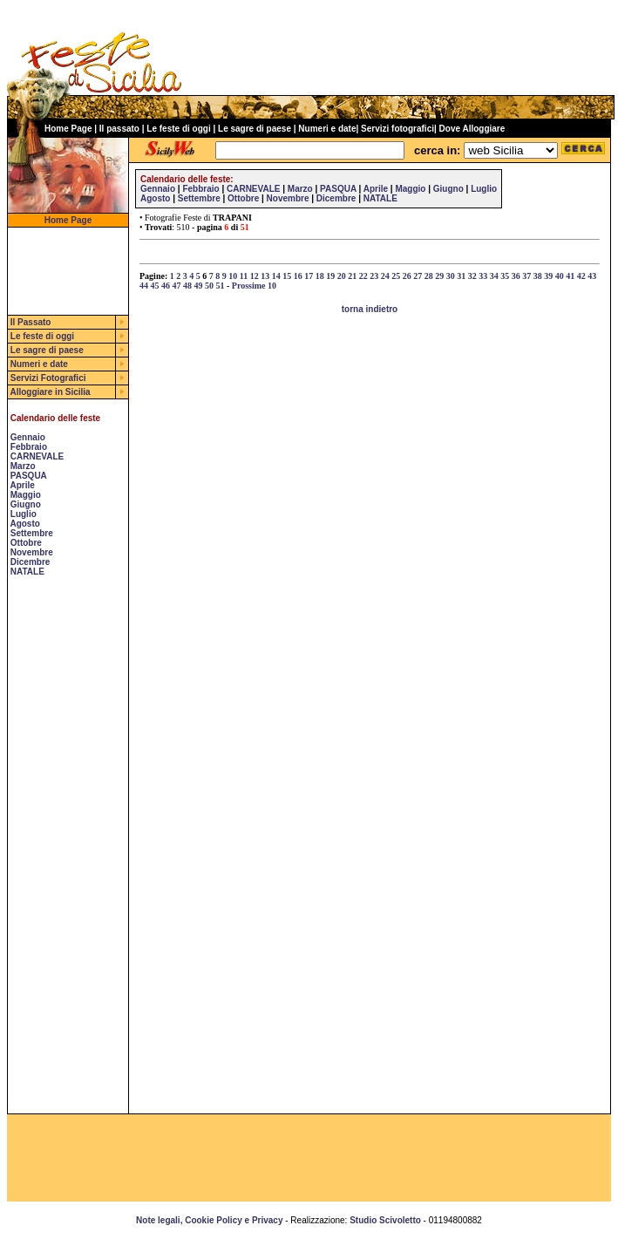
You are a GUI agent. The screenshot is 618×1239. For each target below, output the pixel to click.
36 (516, 276)
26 (407, 276)
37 (526, 276)
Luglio (23, 514)
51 (220, 285)
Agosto (24, 523)
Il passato (119, 128)
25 (395, 276)
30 (450, 276)
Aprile (22, 485)
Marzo (23, 466)
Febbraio (28, 447)
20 (341, 276)
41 (570, 276)
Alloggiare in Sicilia (50, 392)
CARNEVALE (37, 456)
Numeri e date (327, 128)
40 (559, 276)
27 (417, 276)
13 (265, 276)
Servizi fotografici (397, 128)
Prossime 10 (254, 285)
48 (187, 285)
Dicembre (30, 562)
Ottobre (26, 543)
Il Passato (30, 322)
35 (504, 276)
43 (591, 276)
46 (165, 285)
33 (483, 276)
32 (472, 276)
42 (581, 276)
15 (286, 276)
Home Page (68, 128)
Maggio (25, 495)
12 (254, 276)
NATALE (27, 571)
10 (232, 276)
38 (537, 276)
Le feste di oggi (178, 128)
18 (320, 276)
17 (308, 276)
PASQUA (28, 475)
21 (352, 276)
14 (276, 276)
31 (461, 276)
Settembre (31, 533)
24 (385, 276)
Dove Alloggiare (472, 128)
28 (428, 276)
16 (298, 276)
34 (494, 276)
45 (155, 285)
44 (143, 285)
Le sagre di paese (254, 128)
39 (548, 276)
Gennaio (27, 437)
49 (198, 285)
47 (177, 285)
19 (330, 276)
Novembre (31, 552)
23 (374, 276)
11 (244, 276)
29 (439, 276)
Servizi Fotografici (48, 378)
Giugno (25, 504)
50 (209, 285)
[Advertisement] (60, 851)
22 (363, 276)
